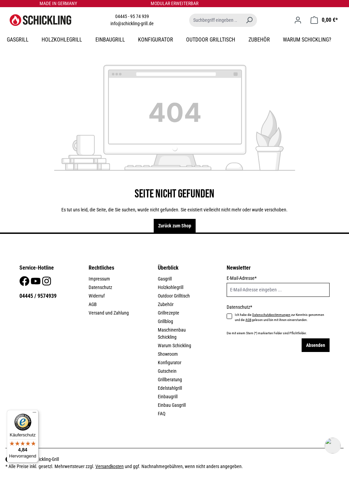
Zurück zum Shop (174, 225)
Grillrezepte (168, 313)
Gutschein (167, 371)
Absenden (315, 345)
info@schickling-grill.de (132, 23)
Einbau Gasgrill (172, 405)
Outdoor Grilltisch (174, 296)
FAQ (161, 413)
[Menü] (34, 414)
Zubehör (165, 304)
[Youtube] (36, 283)
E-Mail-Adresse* (242, 278)
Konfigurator (169, 362)
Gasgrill (165, 279)
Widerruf (97, 296)
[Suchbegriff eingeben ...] (215, 20)
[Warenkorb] (324, 20)
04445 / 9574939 (38, 296)
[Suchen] (249, 20)
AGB (93, 304)
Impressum (99, 279)
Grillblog (165, 321)
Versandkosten (109, 466)
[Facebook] (24, 283)
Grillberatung (170, 379)
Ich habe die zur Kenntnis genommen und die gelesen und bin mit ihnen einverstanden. (279, 317)
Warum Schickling (174, 345)
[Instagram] (46, 283)
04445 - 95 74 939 (132, 16)
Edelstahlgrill (170, 388)
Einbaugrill (168, 396)
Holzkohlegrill (170, 287)
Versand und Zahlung (109, 313)
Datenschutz (100, 287)
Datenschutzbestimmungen (271, 315)
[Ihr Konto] (298, 20)
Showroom (168, 354)
